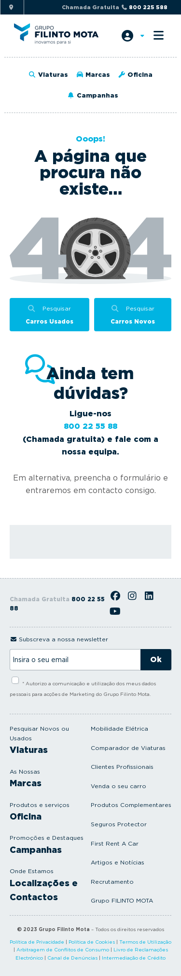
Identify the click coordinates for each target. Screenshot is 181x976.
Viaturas (48, 74)
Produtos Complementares (131, 804)
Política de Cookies (92, 942)
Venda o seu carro (118, 786)
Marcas (93, 74)
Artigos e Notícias (117, 862)
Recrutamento (112, 881)
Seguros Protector (119, 824)
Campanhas (92, 95)
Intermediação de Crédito (134, 958)
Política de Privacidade (37, 942)
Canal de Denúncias (72, 958)
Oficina (135, 74)
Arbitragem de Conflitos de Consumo (62, 949)
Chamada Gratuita (114, 7)
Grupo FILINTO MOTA (122, 900)
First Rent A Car (115, 843)
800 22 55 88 (90, 426)
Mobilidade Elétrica (119, 728)
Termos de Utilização (145, 942)
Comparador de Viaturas (128, 747)
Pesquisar (49, 315)
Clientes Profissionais (122, 766)
